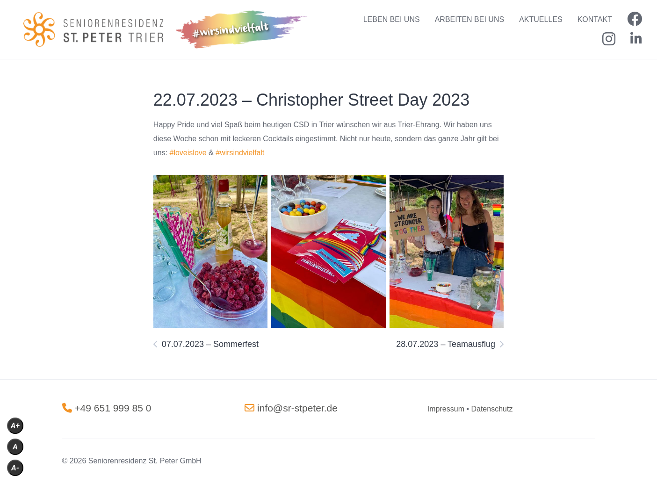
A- (15, 467)
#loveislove (188, 153)
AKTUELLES (540, 19)
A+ (15, 425)
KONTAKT (595, 19)
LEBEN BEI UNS (391, 19)
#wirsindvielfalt (240, 153)
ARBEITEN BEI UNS (469, 19)
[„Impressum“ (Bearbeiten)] (445, 409)
